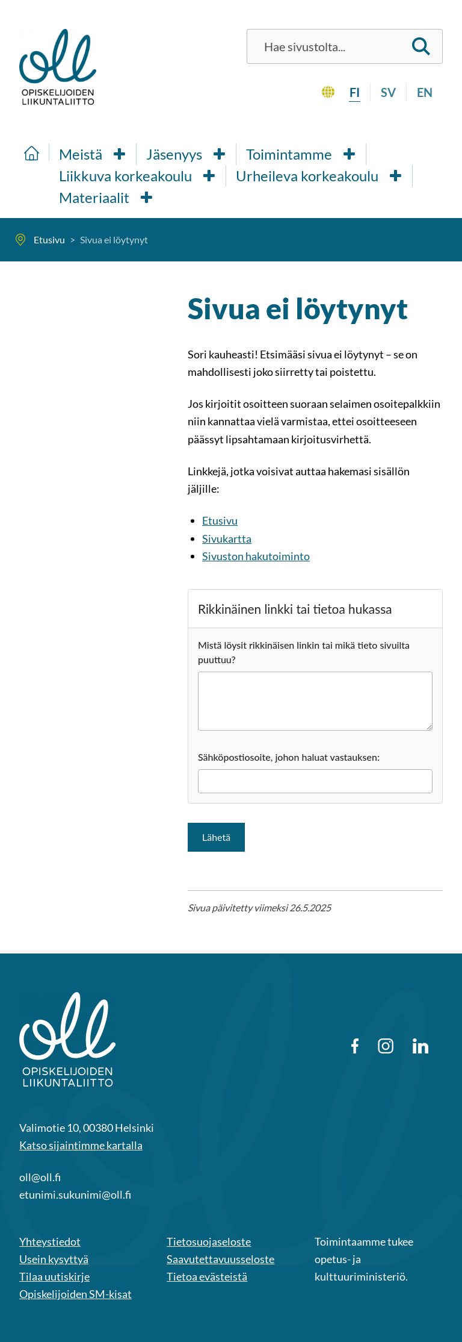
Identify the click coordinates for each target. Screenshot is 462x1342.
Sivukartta (226, 538)
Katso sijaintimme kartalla (81, 1145)
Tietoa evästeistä (207, 1276)
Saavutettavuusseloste (220, 1259)
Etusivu (220, 520)
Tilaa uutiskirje (54, 1276)
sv (388, 92)
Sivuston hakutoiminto (256, 556)
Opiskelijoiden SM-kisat (75, 1293)
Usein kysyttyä (53, 1259)
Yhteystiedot (50, 1241)
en (425, 92)
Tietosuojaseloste (209, 1241)
